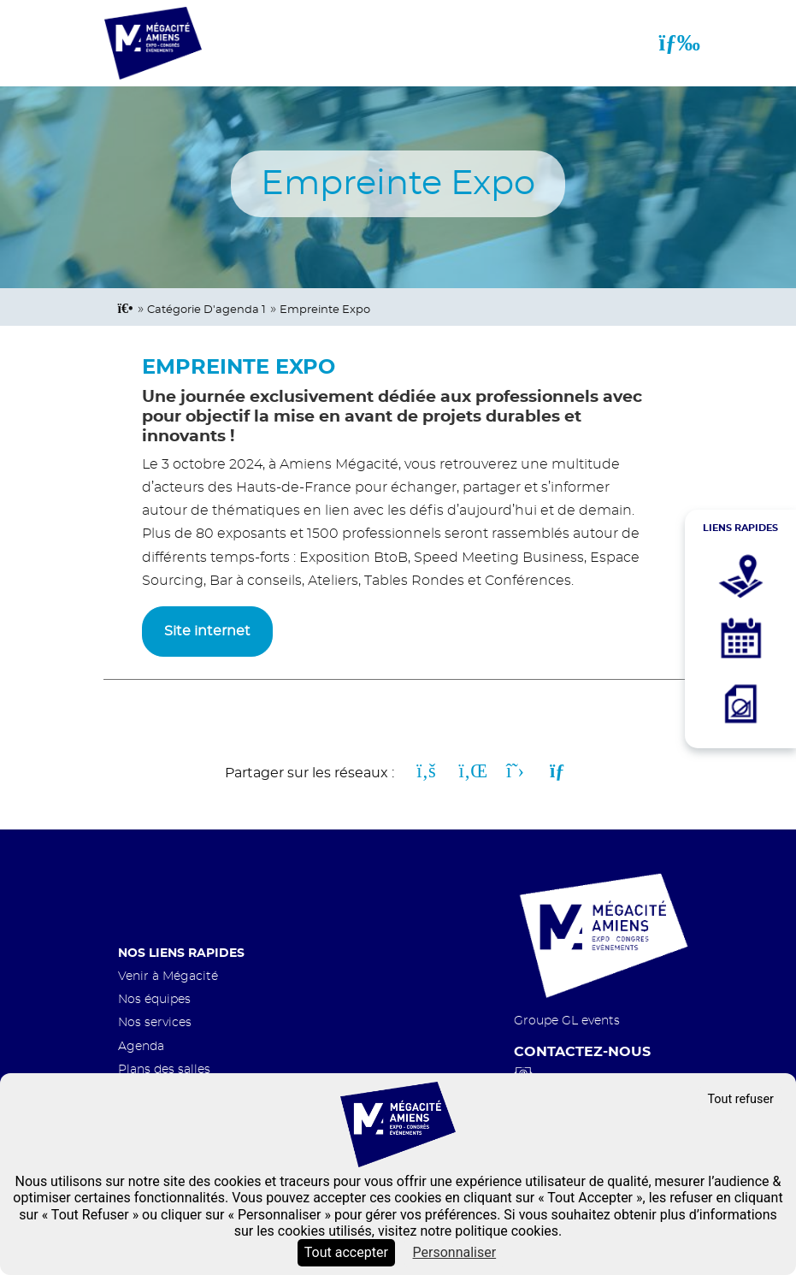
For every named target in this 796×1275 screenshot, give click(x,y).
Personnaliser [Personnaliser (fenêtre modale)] (455, 1252)
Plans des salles (164, 1069)
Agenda (141, 1046)
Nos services (155, 1022)
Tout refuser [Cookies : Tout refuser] (740, 1099)
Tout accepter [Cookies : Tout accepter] (346, 1252)
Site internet (207, 631)
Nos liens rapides (181, 953)
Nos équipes (154, 999)
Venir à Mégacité (168, 976)
